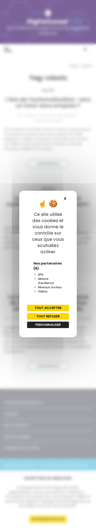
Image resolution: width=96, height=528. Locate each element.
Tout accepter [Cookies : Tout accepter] (48, 308)
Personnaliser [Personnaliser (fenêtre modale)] (48, 324)
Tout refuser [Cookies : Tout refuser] (48, 316)
